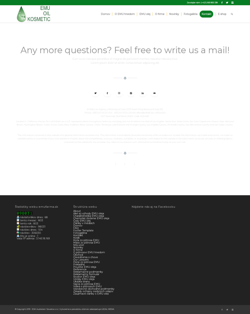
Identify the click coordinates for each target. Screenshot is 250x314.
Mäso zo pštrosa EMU (86, 242)
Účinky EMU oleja (83, 279)
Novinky (78, 247)
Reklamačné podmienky (88, 271)
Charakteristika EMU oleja (88, 215)
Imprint (120, 164)
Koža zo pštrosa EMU (86, 240)
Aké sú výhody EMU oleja (88, 213)
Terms (138, 164)
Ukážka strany (81, 281)
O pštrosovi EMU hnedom (89, 252)
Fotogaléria (80, 232)
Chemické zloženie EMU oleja (91, 218)
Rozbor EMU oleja (84, 276)
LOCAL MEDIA (107, 309)
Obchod (78, 254)
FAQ (76, 228)
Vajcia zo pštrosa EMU (86, 284)
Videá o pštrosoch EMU (87, 286)
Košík (76, 237)
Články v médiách (84, 223)
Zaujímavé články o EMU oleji (91, 293)
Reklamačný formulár (86, 274)
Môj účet (78, 245)
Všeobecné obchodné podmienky (93, 288)
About (111, 164)
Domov (77, 225)
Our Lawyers (81, 259)
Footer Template (83, 230)
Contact (130, 164)
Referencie (80, 269)
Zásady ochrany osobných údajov (93, 291)
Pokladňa (79, 264)
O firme (78, 249)
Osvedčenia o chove (85, 257)
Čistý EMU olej (82, 220)
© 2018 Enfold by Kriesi (124, 169)
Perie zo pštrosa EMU (86, 262)
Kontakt (78, 235)
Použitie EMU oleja (84, 266)
